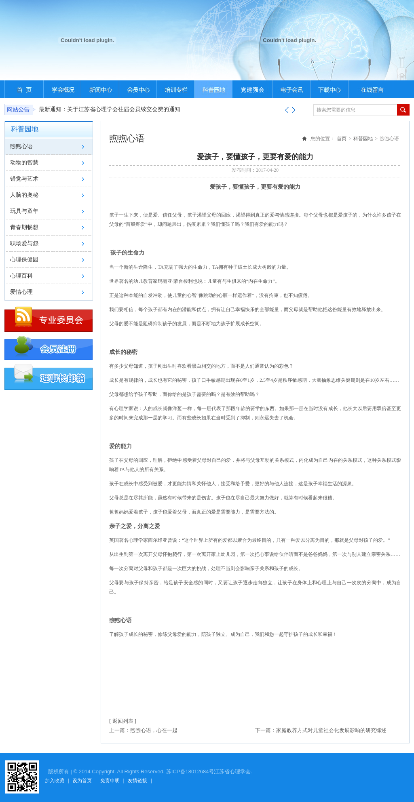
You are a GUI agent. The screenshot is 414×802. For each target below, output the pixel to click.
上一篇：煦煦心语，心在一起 (143, 730)
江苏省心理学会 (232, 771)
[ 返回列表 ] (122, 721)
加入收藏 (54, 780)
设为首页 (82, 780)
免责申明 (110, 780)
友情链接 (137, 780)
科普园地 (363, 138)
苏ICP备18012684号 (190, 771)
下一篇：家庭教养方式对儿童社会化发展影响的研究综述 (321, 730)
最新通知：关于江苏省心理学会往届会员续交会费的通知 (109, 109)
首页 (341, 138)
